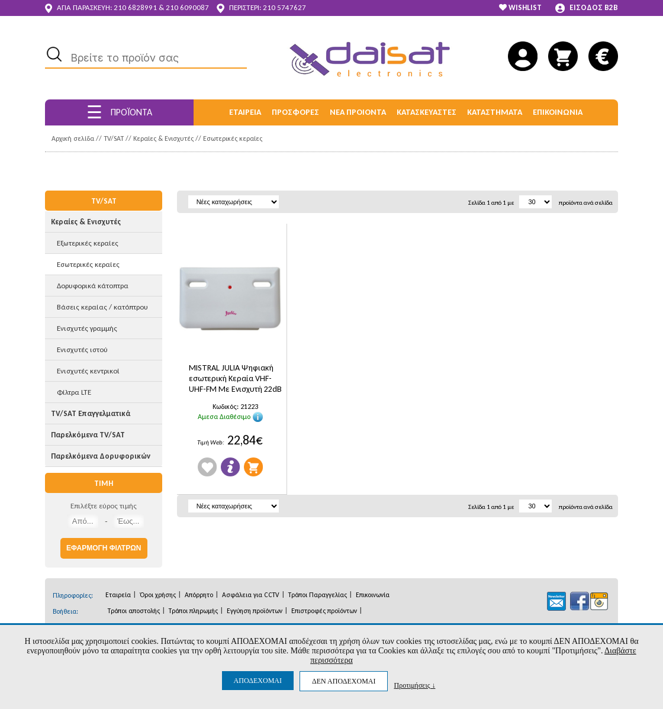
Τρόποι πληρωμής (193, 611)
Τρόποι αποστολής (134, 611)
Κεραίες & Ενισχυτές (163, 138)
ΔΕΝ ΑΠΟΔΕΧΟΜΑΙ (343, 681)
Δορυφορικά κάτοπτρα (92, 285)
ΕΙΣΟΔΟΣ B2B (586, 8)
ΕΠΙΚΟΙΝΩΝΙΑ (557, 112)
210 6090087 (187, 7)
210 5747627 (284, 7)
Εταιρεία (118, 595)
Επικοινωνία (373, 595)
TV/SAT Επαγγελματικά (90, 413)
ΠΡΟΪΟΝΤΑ (119, 112)
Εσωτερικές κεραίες (232, 138)
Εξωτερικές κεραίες (87, 243)
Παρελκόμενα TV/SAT (88, 434)
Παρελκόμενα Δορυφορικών (100, 456)
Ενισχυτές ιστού (82, 349)
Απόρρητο (199, 595)
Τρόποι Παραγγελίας (317, 595)
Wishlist (207, 466)
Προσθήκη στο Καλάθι (253, 466)
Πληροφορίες (230, 466)
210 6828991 (135, 7)
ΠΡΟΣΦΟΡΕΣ (295, 112)
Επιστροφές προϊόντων (324, 611)
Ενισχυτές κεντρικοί (88, 370)
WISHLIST (520, 7)
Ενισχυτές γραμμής (87, 328)
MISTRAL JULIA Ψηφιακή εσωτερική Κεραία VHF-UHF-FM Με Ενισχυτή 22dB (235, 378)
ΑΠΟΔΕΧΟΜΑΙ (258, 680)
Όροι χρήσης (158, 595)
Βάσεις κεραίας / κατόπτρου (102, 306)
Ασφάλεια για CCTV (250, 595)
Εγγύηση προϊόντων (254, 611)
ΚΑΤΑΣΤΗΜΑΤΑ (494, 112)
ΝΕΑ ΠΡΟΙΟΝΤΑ (358, 112)
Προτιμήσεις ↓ (414, 685)
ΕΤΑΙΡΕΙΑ (245, 112)
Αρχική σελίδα (73, 138)
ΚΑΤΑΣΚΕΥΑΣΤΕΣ (426, 112)
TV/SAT (114, 138)
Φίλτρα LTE (74, 392)
